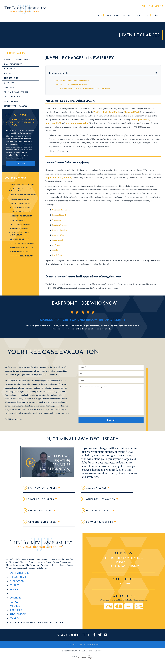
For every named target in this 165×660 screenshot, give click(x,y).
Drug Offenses (57, 252)
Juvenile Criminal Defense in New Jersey (71, 86)
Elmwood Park (17, 579)
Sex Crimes (56, 242)
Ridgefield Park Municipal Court (22, 245)
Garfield (14, 591)
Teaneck (14, 618)
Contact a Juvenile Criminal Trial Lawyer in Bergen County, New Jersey (83, 90)
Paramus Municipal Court (19, 240)
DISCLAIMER (85, 644)
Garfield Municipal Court (19, 213)
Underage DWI (58, 232)
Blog (146, 16)
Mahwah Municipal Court (19, 230)
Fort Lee (14, 587)
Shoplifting (56, 247)
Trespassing (57, 217)
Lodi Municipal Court (17, 222)
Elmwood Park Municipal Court (21, 200)
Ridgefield (15, 611)
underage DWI (150, 121)
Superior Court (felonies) (57, 175)
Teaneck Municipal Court (19, 253)
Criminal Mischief (59, 212)
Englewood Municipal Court (20, 205)
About (99, 16)
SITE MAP (95, 644)
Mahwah (14, 603)
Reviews (137, 16)
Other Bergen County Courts (21, 257)
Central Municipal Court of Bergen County (20, 191)
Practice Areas (112, 16)
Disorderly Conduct (60, 222)
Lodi (11, 595)
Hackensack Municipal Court (20, 217)
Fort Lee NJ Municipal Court (20, 209)
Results (126, 16)
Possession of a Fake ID (61, 207)
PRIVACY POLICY (72, 644)
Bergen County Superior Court (21, 186)
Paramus (14, 607)
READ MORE (20, 165)
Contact (156, 16)
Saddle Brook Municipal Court (21, 249)
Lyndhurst (15, 599)
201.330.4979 (150, 6)
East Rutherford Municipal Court (22, 196)
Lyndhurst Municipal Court (20, 226)
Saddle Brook (16, 614)
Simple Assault (58, 237)
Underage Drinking (60, 227)
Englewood (16, 583)
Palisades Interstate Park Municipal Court (19, 235)
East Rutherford (18, 575)
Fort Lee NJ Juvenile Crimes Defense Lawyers (73, 82)
